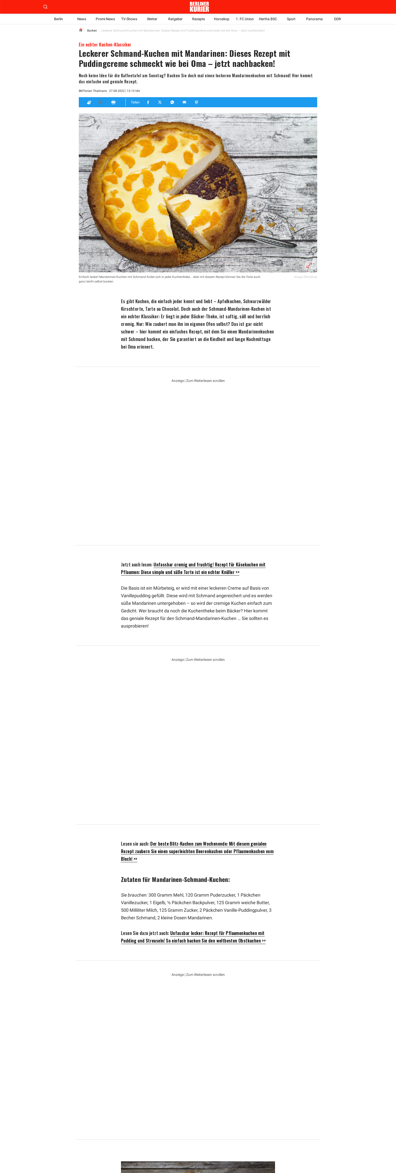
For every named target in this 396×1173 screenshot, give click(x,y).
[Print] (113, 102)
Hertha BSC (268, 19)
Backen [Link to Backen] (92, 30)
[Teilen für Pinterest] (197, 102)
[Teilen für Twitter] (160, 102)
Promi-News (105, 19)
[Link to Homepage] (81, 30)
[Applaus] (89, 102)
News (81, 19)
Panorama (314, 19)
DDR (337, 19)
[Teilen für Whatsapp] (172, 102)
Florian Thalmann (94, 91)
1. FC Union (245, 19)
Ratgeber (175, 19)
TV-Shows (129, 19)
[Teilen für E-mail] (185, 102)
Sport (291, 19)
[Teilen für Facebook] (148, 102)
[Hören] (101, 102)
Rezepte (198, 19)
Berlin (58, 19)
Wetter (152, 19)
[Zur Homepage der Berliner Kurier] (199, 6)
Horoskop (221, 19)
